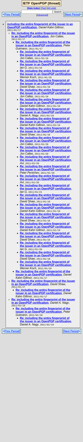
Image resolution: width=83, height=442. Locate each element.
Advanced (42, 15)
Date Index (33, 8)
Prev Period (11, 14)
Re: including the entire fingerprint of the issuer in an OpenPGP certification (43, 35)
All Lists (51, 8)
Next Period (72, 14)
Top (43, 8)
